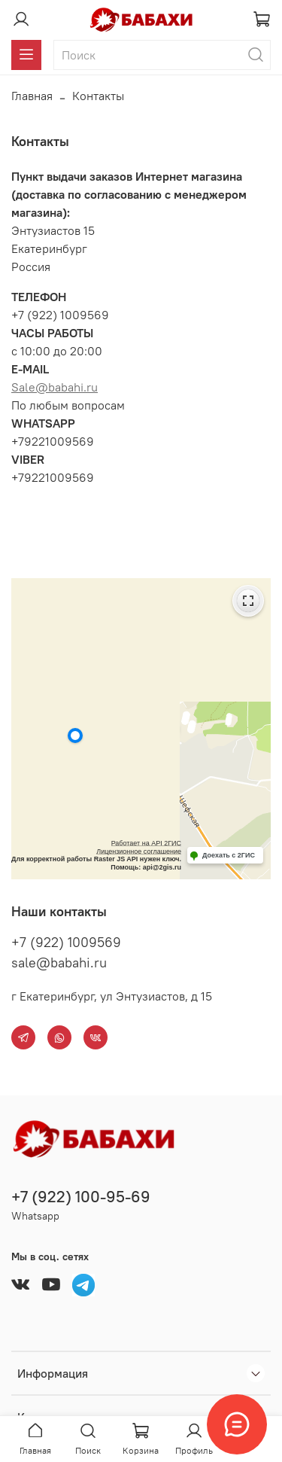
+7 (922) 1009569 (66, 942)
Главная (32, 95)
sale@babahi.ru (59, 962)
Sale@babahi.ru (54, 386)
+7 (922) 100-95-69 (80, 1196)
